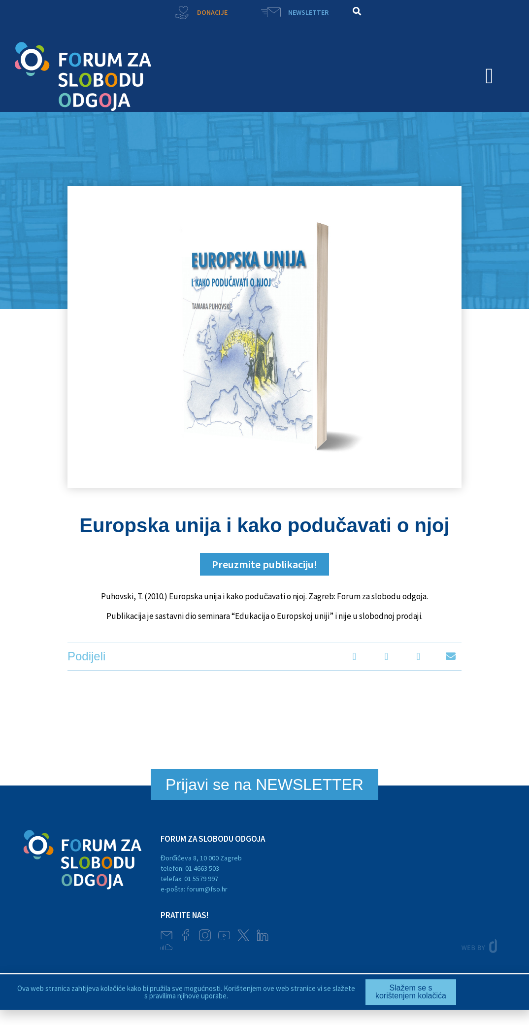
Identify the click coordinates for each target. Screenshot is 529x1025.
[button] (356, 11)
